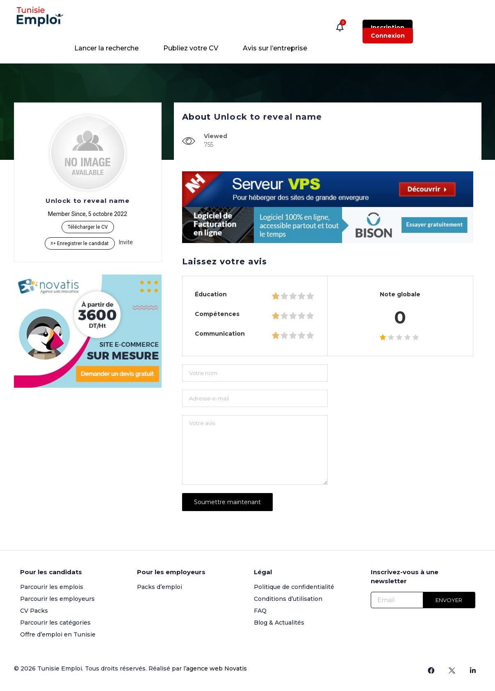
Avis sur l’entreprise (275, 48)
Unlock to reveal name (88, 201)
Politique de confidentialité (294, 587)
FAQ (260, 610)
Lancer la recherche (106, 48)
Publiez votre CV (190, 48)
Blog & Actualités (279, 622)
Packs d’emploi (159, 587)
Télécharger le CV (88, 227)
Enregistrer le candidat (80, 243)
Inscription (387, 27)
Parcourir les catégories (55, 622)
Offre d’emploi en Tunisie (58, 634)
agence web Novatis (216, 668)
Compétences (217, 314)
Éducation (211, 294)
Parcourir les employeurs (57, 598)
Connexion (388, 35)
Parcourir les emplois (51, 587)
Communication (220, 333)
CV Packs (34, 610)
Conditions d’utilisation (288, 598)
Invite (126, 242)
